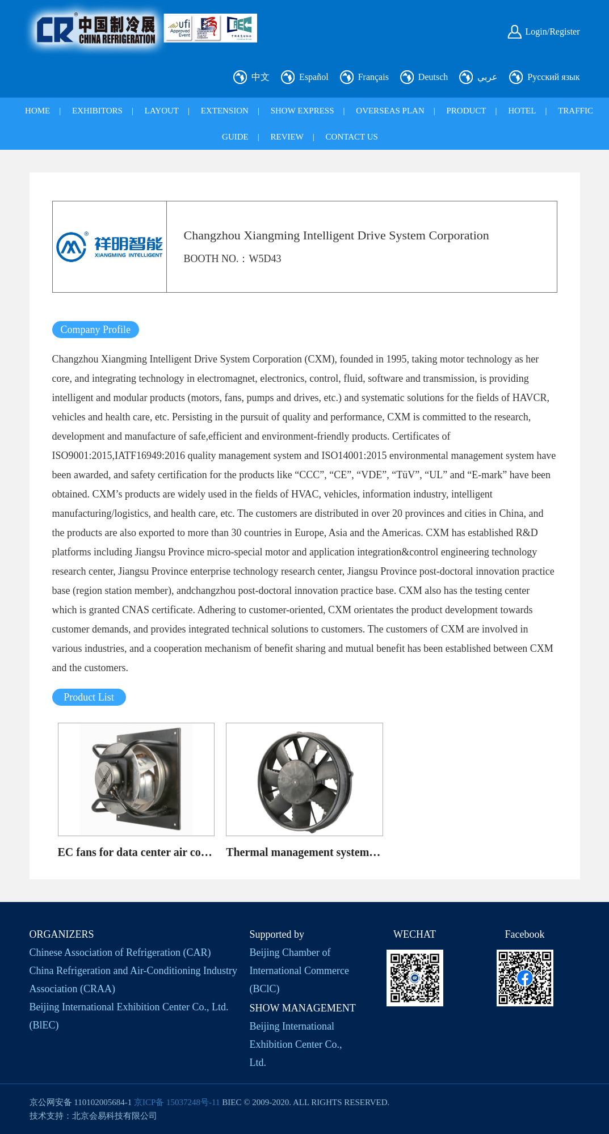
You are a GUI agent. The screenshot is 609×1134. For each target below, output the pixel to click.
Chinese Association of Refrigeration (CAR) (120, 952)
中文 (260, 77)
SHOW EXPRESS (302, 110)
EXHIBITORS (97, 110)
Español (314, 77)
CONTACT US (352, 136)
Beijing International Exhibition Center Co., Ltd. (296, 1044)
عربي (487, 77)
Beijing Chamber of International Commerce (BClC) (299, 970)
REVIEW (287, 136)
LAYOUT (162, 110)
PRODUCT (466, 110)
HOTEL (522, 110)
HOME (37, 110)
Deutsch (433, 77)
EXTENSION (225, 110)
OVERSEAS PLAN (390, 110)
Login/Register (553, 31)
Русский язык (553, 77)
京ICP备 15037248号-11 (177, 1102)
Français (373, 77)
